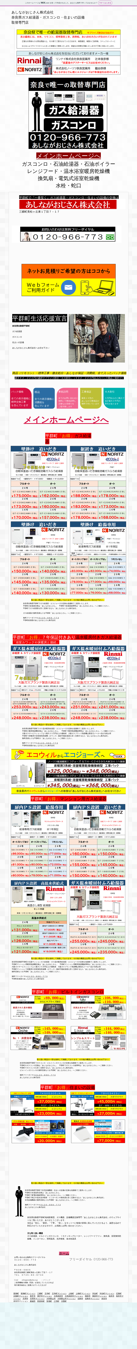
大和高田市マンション (74, 1296)
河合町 (95, 1293)
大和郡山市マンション (66, 1298)
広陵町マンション (20, 1296)
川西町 (64, 1301)
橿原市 (87, 1296)
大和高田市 (58, 1296)
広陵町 (119, 1293)
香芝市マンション (44, 1296)
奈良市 (104, 1298)
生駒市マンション (92, 1298)
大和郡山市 (51, 1298)
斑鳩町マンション (28, 1293)
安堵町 (49, 1301)
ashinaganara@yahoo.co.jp (30, 1280)
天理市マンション (37, 1298)
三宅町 (56, 1301)
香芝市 (32, 1296)
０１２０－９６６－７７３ (48, 618)
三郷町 (40, 1293)
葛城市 (32, 1301)
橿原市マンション (99, 1296)
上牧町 (71, 1293)
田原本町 (41, 1301)
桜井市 (111, 1296)
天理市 (25, 1298)
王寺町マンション (59, 1293)
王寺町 (47, 1293)
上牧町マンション (83, 1293)
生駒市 (80, 1298)
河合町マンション (107, 1293)
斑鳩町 (16, 1293)
